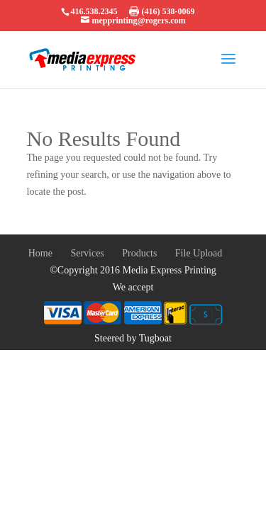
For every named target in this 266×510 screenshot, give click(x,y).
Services (87, 253)
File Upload (199, 253)
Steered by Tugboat (133, 338)
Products (139, 253)
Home (40, 253)
